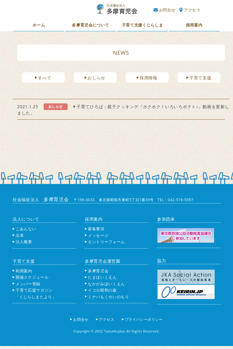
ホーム (39, 25)
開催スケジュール (30, 277)
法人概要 (22, 241)
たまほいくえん (101, 277)
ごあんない (24, 228)
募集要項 (94, 228)
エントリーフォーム (105, 241)
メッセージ (96, 235)
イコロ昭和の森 (101, 290)
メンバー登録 (26, 283)
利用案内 (22, 271)
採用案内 (194, 25)
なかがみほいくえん (105, 283)
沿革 (18, 235)
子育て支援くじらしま (142, 25)
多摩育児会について (90, 25)
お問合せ (164, 10)
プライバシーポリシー (144, 319)
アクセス (189, 10)
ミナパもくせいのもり (107, 296)
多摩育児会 (96, 271)
